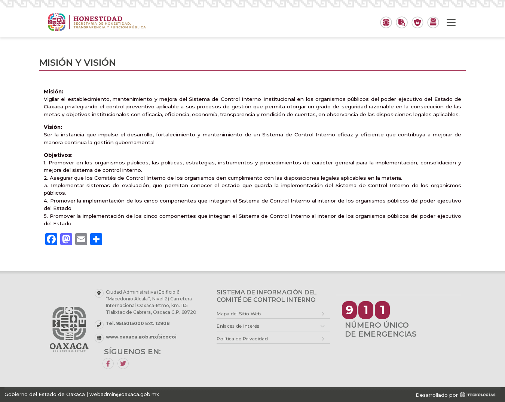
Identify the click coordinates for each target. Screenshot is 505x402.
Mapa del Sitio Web (239, 313)
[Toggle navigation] (451, 22)
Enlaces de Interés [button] (238, 326)
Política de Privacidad (242, 338)
